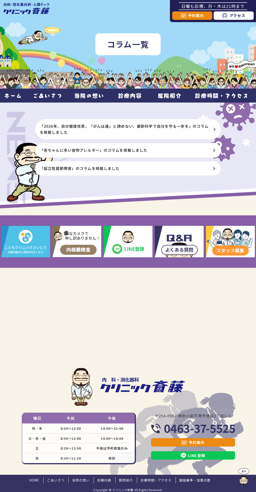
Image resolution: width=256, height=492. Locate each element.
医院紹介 (170, 95)
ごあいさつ (47, 95)
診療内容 (130, 95)
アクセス (237, 15)
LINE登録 (196, 455)
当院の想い (89, 95)
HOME (34, 480)
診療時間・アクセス (222, 95)
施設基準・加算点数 (195, 480)
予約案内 (196, 15)
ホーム (13, 95)
